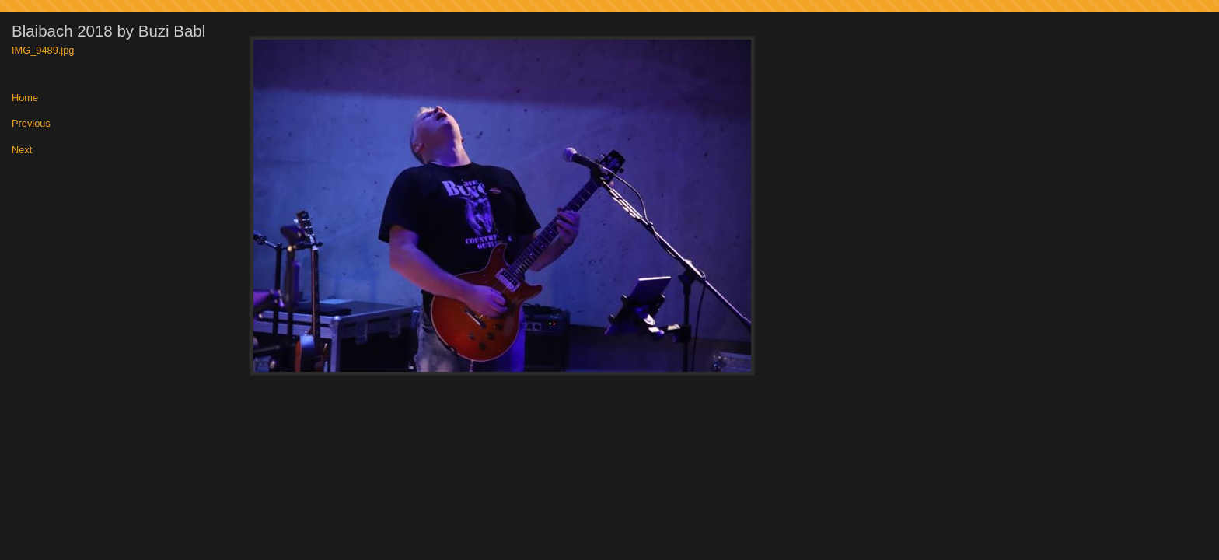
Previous (31, 124)
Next (22, 150)
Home (25, 98)
